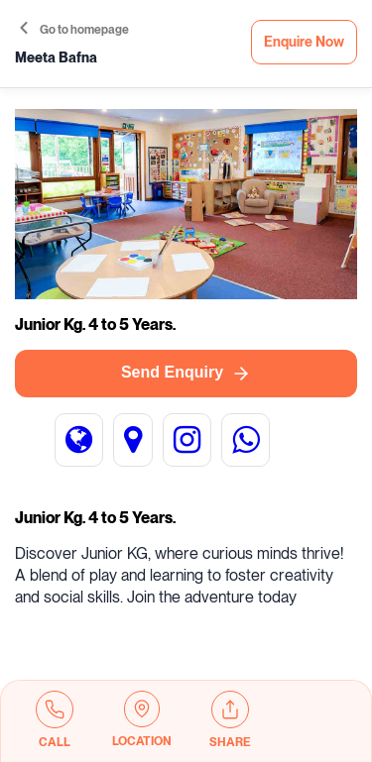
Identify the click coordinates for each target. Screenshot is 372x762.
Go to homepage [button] (74, 30)
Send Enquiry (186, 373)
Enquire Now (304, 42)
